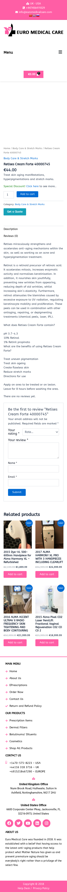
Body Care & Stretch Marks (27, 148)
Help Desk (24, 888)
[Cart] (33, 74)
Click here (32, 186)
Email (12, 476)
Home (7, 148)
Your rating (13, 432)
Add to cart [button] (15, 574)
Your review (18, 440)
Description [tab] (11, 229)
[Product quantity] (9, 194)
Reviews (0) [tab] (11, 236)
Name (12, 463)
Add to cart (27, 194)
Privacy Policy (41, 888)
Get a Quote (15, 211)
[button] (60, 52)
